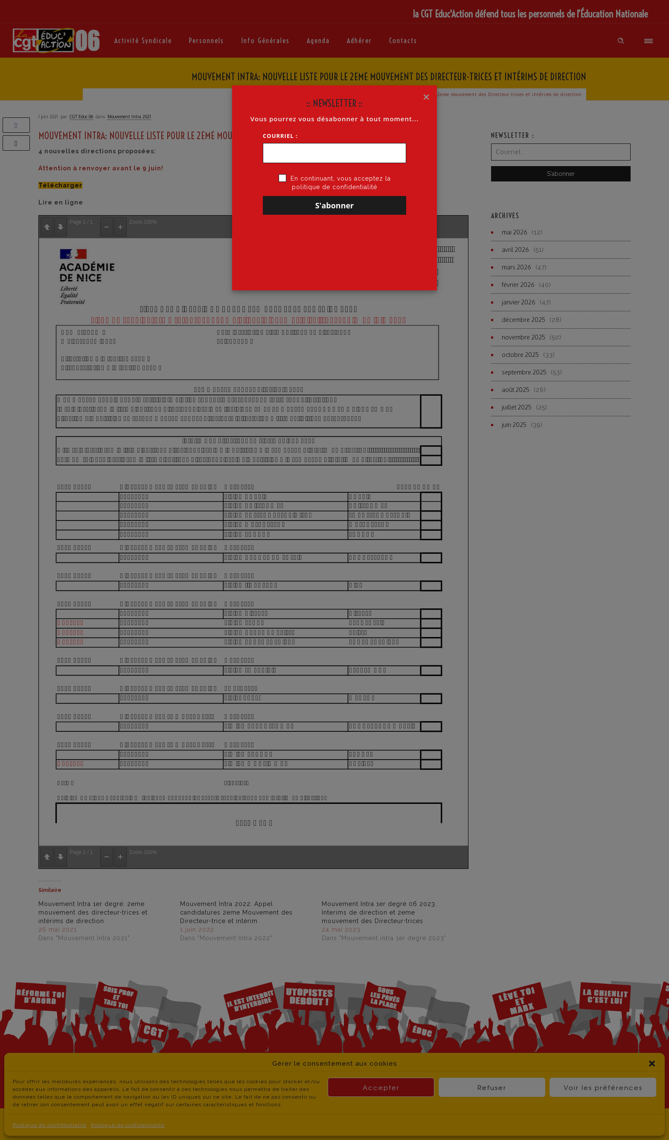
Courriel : (280, 136)
